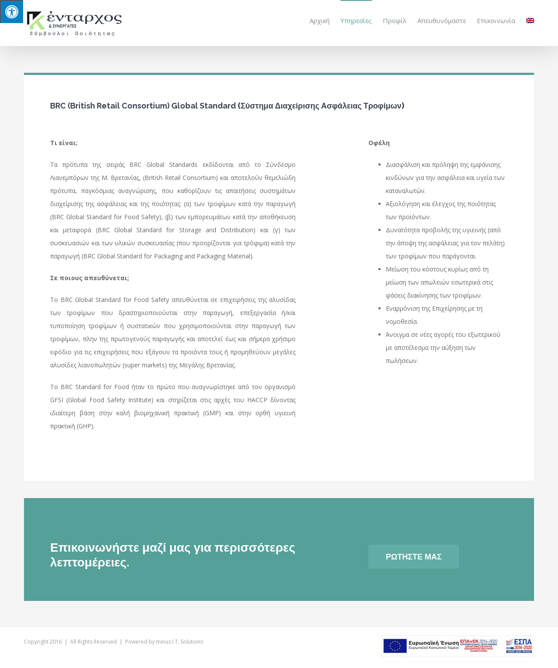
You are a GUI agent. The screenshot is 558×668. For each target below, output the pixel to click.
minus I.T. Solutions (179, 641)
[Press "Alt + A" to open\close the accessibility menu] (11, 11)
